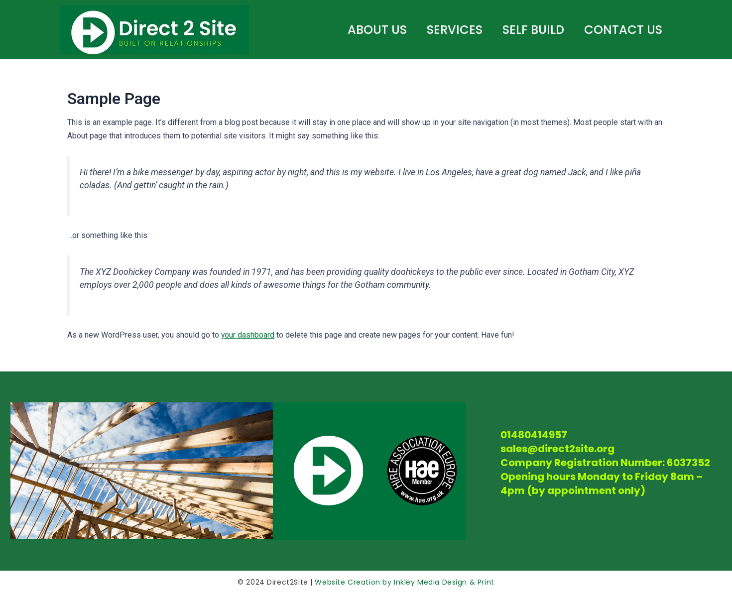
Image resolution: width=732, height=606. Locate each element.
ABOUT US (377, 29)
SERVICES (455, 29)
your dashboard (248, 335)
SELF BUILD (533, 29)
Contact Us (623, 29)
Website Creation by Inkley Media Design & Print (403, 582)
